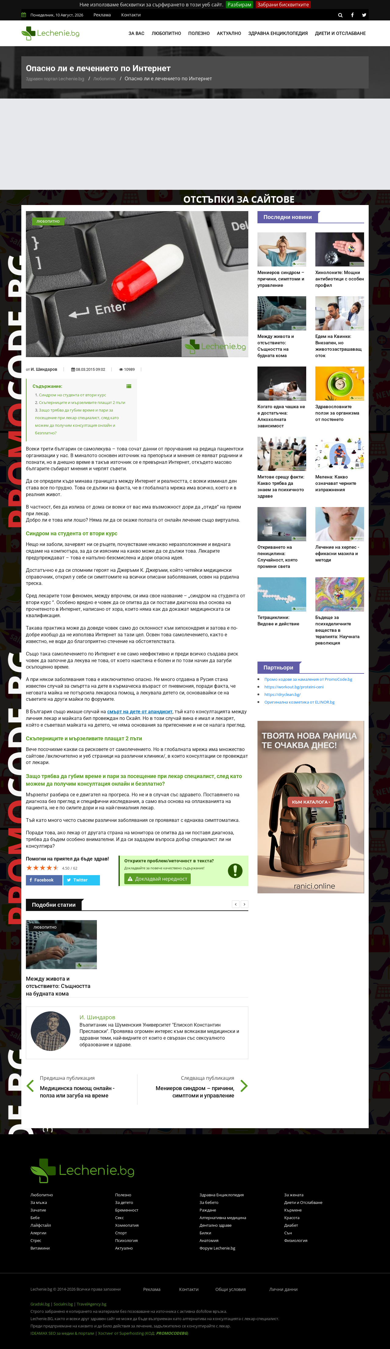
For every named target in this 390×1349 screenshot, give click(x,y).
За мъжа (38, 1202)
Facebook (41, 880)
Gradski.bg (40, 1304)
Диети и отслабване (340, 33)
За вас (136, 33)
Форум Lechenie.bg (217, 1248)
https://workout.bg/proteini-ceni (294, 687)
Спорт (121, 1233)
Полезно (199, 33)
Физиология (295, 1240)
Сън (288, 1233)
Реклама (102, 15)
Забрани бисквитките (283, 4)
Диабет (291, 1225)
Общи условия (230, 1289)
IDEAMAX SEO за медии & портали (62, 1333)
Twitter (77, 880)
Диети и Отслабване (303, 1202)
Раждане (208, 1210)
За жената (293, 1195)
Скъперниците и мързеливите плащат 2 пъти (82, 402)
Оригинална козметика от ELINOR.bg (299, 702)
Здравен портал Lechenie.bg (55, 79)
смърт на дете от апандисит (139, 711)
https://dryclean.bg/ (282, 694)
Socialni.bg (63, 1304)
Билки (205, 1233)
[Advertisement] (195, 144)
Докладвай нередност (157, 878)
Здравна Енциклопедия (222, 1195)
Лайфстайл (40, 1225)
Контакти (131, 15)
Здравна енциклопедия (278, 33)
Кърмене (293, 1210)
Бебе (35, 1217)
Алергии (38, 1233)
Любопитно (166, 33)
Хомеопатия (127, 1225)
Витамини (40, 1248)
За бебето (209, 1202)
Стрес (35, 1240)
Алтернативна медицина (223, 1217)
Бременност (126, 1210)
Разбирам (239, 4)
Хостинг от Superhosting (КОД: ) (143, 1333)
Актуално (229, 33)
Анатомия (209, 1240)
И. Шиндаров (44, 369)
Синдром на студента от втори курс (72, 395)
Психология (126, 1240)
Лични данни (283, 1289)
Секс (119, 1217)
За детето (124, 1202)
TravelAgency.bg (91, 1304)
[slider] (42, 867)
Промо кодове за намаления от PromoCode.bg (308, 679)
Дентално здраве (216, 1225)
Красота (292, 1217)
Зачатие (38, 1210)
